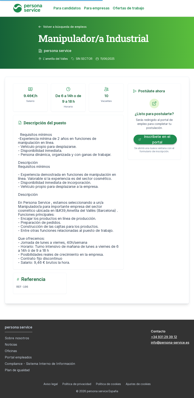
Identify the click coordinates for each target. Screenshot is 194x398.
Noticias (11, 344)
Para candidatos (67, 8)
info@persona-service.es (170, 342)
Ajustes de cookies (138, 384)
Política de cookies (108, 384)
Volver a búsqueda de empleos (62, 26)
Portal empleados (18, 357)
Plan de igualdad (17, 370)
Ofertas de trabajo (128, 8)
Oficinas (11, 351)
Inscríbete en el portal (154, 139)
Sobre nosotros (17, 338)
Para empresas (97, 8)
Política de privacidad (76, 384)
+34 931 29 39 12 (164, 337)
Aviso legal (51, 384)
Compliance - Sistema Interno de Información (40, 364)
